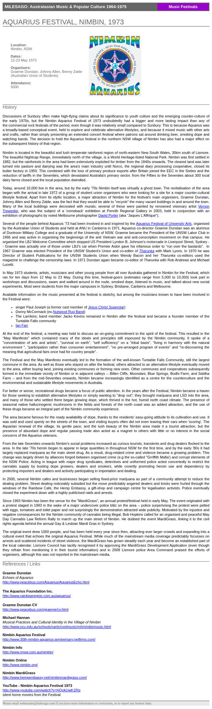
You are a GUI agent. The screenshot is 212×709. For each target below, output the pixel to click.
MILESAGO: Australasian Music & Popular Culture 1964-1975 (65, 6)
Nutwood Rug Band (68, 312)
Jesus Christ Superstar (106, 307)
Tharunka (146, 251)
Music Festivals (183, 7)
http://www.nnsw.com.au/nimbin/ (28, 652)
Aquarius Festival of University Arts (164, 223)
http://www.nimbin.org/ (20, 665)
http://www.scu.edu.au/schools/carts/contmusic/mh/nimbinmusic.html (57, 627)
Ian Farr (22, 325)
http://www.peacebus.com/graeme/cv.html (36, 609)
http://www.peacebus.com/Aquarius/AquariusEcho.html (46, 582)
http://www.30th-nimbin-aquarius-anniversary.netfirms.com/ (49, 639)
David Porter (108, 215)
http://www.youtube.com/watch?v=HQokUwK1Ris (42, 690)
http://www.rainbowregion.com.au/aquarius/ (37, 596)
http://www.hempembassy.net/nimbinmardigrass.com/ (45, 677)
